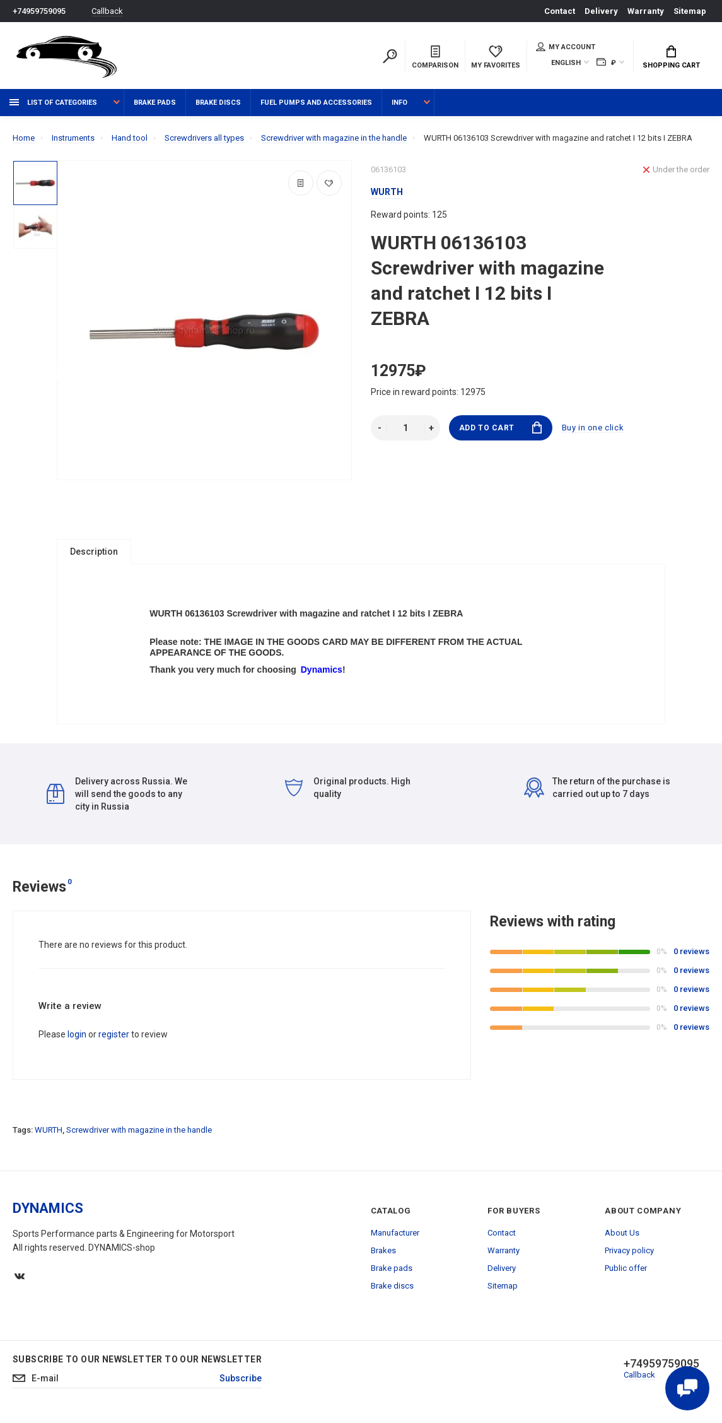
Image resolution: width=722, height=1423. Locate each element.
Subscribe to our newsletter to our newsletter (137, 1362)
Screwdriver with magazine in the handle (139, 1133)
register (113, 1037)
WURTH (48, 1133)
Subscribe (240, 1382)
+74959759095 (39, 11)
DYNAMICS (48, 1211)
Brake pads (155, 102)
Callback (107, 11)
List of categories (53, 102)
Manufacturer (395, 1236)
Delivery (601, 11)
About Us (622, 1236)
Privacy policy (629, 1253)
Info (399, 102)
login (76, 1037)
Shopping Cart (671, 57)
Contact (559, 11)
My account (565, 46)
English (566, 63)
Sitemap (689, 11)
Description (94, 551)
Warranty (645, 11)
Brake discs (218, 102)
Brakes (383, 1253)
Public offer (626, 1271)
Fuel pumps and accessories (316, 102)
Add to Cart (500, 428)
